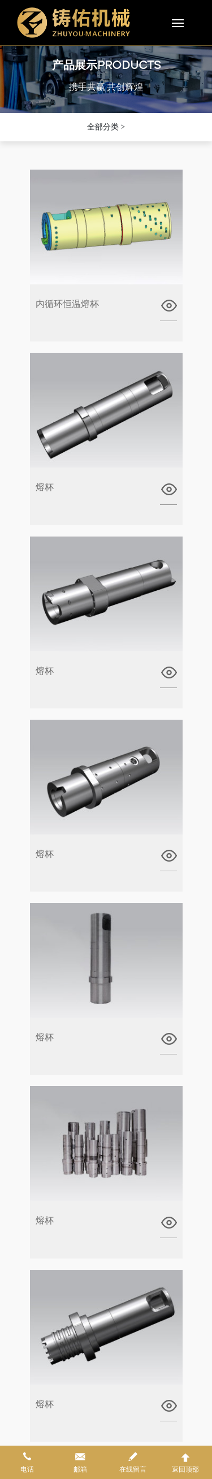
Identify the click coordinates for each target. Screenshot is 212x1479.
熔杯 (45, 487)
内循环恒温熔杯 (67, 304)
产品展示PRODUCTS (106, 66)
